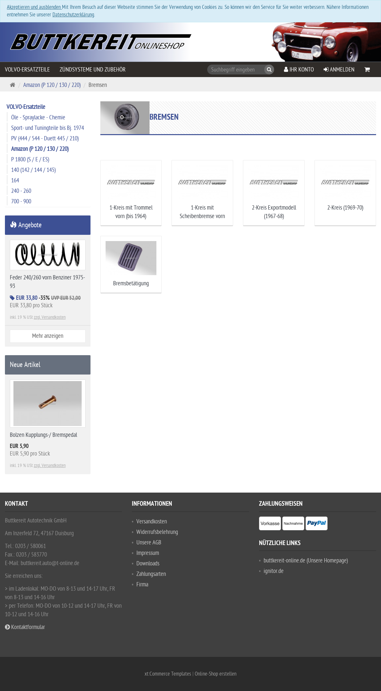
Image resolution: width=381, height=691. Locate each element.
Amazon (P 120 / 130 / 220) (52, 85)
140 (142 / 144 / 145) (33, 170)
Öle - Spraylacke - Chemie (38, 117)
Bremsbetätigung (131, 283)
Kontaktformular (25, 627)
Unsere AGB (148, 542)
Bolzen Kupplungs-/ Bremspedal (43, 435)
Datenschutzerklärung (73, 15)
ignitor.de (274, 571)
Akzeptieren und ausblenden (34, 7)
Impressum (147, 553)
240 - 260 (21, 191)
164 (15, 180)
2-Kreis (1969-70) (345, 207)
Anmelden (339, 69)
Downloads (147, 563)
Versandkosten (151, 521)
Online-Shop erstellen (215, 674)
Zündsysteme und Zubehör (93, 69)
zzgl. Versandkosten (50, 317)
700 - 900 (21, 201)
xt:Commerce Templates (168, 674)
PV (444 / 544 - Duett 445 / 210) (45, 138)
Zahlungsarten (151, 574)
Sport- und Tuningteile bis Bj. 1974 (47, 128)
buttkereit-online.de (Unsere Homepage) (306, 560)
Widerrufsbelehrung (157, 532)
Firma (142, 584)
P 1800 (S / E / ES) (30, 159)
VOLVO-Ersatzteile (27, 69)
